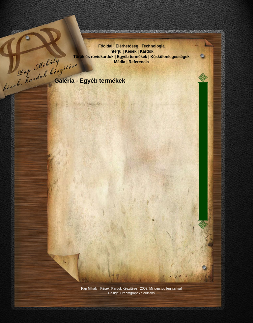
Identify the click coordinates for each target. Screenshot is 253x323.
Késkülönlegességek (170, 56)
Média (119, 62)
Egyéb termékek (132, 56)
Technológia (153, 46)
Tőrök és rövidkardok (93, 56)
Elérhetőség (127, 46)
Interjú (115, 51)
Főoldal (105, 46)
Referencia (138, 62)
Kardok (146, 51)
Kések (130, 51)
